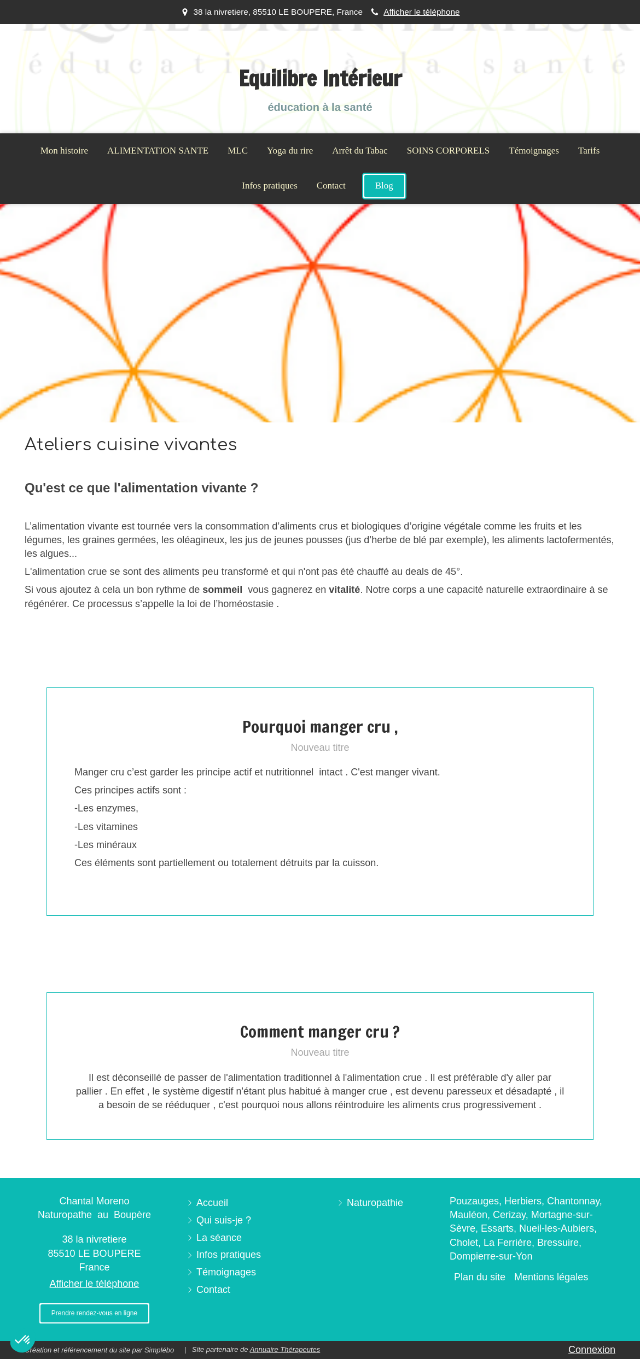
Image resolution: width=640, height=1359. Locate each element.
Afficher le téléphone (421, 11)
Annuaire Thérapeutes (285, 1349)
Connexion (591, 1349)
